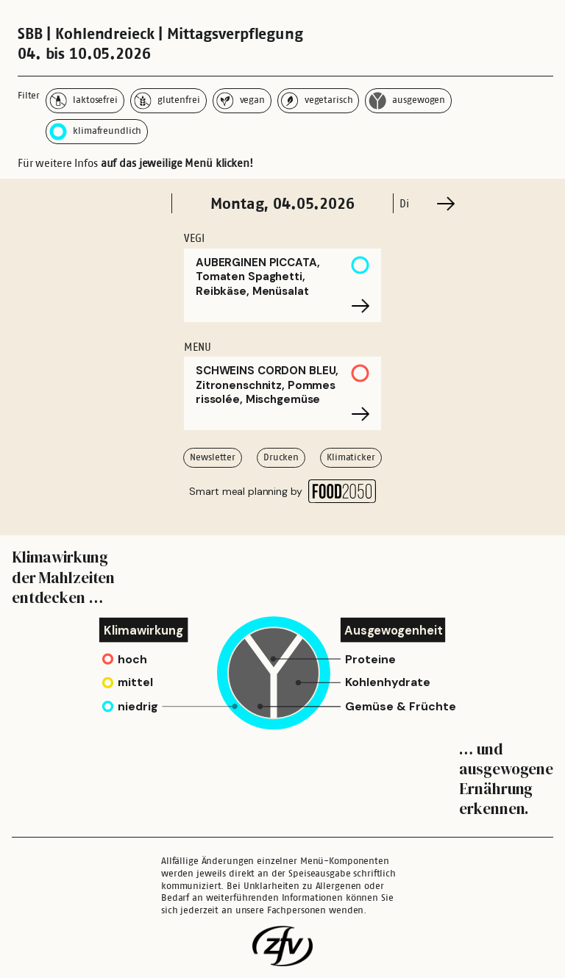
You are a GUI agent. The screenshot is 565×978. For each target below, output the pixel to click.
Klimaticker (351, 457)
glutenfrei (167, 101)
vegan (240, 101)
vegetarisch (317, 101)
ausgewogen (407, 101)
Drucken (281, 457)
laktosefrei (83, 101)
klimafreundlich (95, 131)
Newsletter (212, 457)
